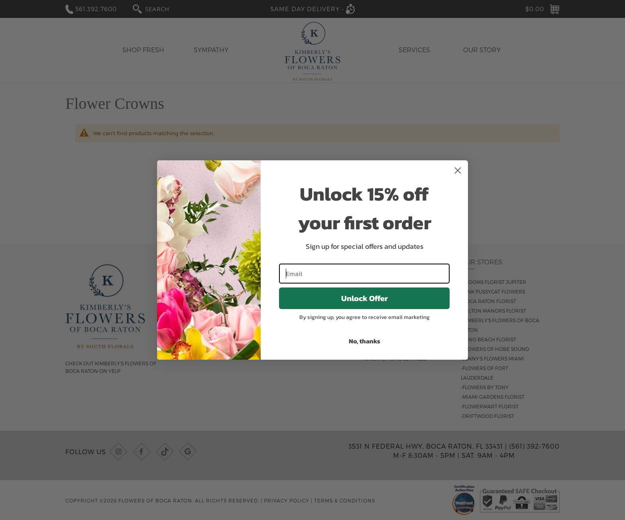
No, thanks (364, 341)
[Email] (364, 274)
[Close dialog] (458, 170)
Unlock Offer (364, 298)
